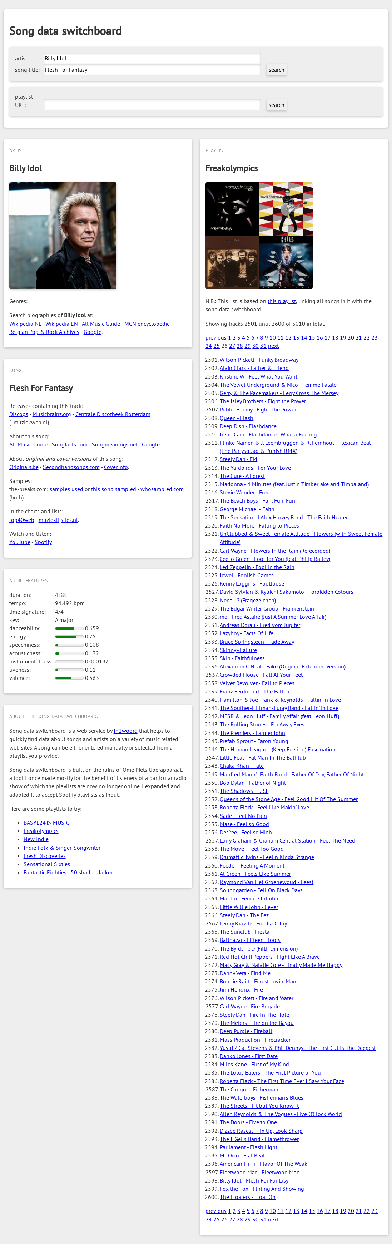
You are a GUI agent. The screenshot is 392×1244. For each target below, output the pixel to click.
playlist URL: (24, 100)
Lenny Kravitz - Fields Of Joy (253, 923)
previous (216, 337)
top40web (21, 519)
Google (92, 331)
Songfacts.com (70, 444)
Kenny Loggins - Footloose (252, 583)
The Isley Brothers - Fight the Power (263, 401)
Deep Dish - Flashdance (248, 426)
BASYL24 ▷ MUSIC (46, 822)
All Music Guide (101, 323)
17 (327, 337)
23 (374, 337)
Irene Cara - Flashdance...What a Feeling (268, 434)
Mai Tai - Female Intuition (251, 898)
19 (343, 337)
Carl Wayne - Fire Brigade (250, 1006)
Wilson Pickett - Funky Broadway (259, 359)
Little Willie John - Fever (249, 906)
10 (272, 337)
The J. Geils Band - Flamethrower (259, 1138)
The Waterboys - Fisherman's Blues (261, 1097)
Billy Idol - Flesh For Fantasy (254, 1180)
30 (255, 345)
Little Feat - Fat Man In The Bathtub (263, 757)
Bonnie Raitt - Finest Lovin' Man (258, 981)
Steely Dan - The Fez (244, 915)
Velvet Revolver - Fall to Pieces (257, 683)
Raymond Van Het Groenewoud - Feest (266, 881)
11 (280, 337)
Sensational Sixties (47, 864)
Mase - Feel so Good (244, 824)
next (273, 345)
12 (288, 337)
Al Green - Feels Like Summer (255, 873)
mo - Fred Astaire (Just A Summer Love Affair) (273, 616)
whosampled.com (162, 489)
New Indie (36, 839)
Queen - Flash (236, 417)
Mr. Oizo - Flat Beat (242, 1155)
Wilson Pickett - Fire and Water (256, 998)
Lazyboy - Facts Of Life (246, 633)
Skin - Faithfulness (242, 658)
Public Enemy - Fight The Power (258, 409)
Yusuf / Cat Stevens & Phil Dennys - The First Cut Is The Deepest (298, 1047)
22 (366, 337)
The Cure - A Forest (242, 475)
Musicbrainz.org (52, 414)
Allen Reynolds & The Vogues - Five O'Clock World (281, 1113)
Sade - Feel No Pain (243, 815)
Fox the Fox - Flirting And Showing (262, 1188)
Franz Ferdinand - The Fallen (254, 691)
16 (320, 337)
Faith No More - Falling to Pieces (259, 525)
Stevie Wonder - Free (244, 492)
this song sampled (113, 489)
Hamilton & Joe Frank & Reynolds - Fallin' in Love (280, 699)
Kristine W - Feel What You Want (258, 376)
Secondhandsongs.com (71, 466)
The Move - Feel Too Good (252, 848)
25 (216, 345)
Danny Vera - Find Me (245, 973)
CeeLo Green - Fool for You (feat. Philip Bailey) (275, 558)
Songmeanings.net (115, 444)
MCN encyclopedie (147, 323)
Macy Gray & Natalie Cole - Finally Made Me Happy (281, 964)
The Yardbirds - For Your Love (255, 467)
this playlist (282, 301)
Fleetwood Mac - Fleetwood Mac (259, 1172)
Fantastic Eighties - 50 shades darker (68, 872)
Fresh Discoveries (45, 855)
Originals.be (24, 466)
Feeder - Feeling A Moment (252, 865)
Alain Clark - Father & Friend (254, 367)
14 (304, 337)
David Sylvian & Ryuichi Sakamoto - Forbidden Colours (286, 591)
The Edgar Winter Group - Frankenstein (267, 608)
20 (351, 337)
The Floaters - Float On (248, 1196)
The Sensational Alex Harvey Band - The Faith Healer (284, 517)
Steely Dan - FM (238, 459)
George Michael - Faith (247, 509)
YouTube (19, 542)
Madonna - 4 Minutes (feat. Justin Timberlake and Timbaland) (294, 484)
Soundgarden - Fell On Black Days (261, 890)
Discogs (18, 414)
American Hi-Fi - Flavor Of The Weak (263, 1163)
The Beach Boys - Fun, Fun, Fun (257, 500)
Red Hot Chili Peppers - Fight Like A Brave (270, 956)
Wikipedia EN (61, 323)
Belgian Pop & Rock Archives (44, 331)
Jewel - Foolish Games (247, 575)
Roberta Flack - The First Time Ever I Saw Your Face (282, 1081)
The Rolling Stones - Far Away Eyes (262, 724)
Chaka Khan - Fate (242, 765)
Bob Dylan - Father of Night (253, 782)
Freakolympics (41, 830)
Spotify (43, 542)
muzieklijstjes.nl (58, 519)
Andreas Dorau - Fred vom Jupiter (260, 624)
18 (335, 337)
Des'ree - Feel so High (246, 832)
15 (312, 337)
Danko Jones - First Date (249, 1056)
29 (247, 345)
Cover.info (116, 466)
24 (208, 345)
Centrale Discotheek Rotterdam (112, 414)
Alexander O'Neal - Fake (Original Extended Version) (283, 666)
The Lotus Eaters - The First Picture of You (270, 1072)
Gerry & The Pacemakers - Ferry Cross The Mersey (279, 392)
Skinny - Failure (238, 649)
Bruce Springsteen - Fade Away (257, 641)
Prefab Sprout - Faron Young (254, 741)
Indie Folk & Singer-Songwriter (62, 847)
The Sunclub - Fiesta (244, 931)
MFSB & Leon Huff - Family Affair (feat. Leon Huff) (279, 716)
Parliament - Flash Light (248, 1147)
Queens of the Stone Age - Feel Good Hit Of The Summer (289, 799)
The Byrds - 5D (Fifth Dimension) (259, 948)
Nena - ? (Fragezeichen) (248, 600)
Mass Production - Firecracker (255, 1039)
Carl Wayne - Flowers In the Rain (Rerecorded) (275, 550)
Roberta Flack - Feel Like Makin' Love (264, 807)
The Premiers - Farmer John (252, 732)
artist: (22, 58)
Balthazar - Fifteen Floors (250, 939)
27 (232, 345)
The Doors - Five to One (248, 1122)
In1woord (126, 730)
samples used (66, 489)
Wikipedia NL (25, 323)
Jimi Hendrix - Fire (241, 989)
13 (296, 337)
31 (263, 345)
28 (240, 345)
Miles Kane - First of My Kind (254, 1064)
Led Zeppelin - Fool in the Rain (257, 567)
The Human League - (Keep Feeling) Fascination (278, 749)
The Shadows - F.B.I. (244, 790)
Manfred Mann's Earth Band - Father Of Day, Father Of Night (292, 774)
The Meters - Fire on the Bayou (257, 1022)
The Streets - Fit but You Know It (259, 1105)
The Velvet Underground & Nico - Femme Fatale (278, 384)
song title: (27, 69)
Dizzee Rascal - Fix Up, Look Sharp (261, 1130)
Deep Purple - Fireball (246, 1031)
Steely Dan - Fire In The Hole (254, 1014)
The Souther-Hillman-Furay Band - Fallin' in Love (279, 707)
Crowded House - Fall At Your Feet (261, 674)
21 (359, 337)
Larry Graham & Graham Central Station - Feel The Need (287, 840)
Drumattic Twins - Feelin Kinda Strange (267, 856)
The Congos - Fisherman (249, 1089)
